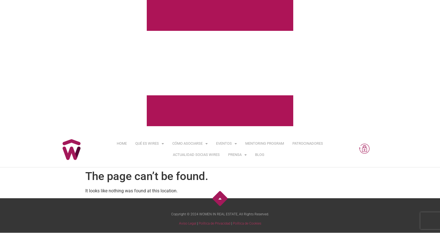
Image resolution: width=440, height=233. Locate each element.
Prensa (237, 155)
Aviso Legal (187, 223)
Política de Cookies (247, 223)
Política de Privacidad (214, 223)
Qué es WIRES (149, 143)
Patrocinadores (307, 143)
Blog (259, 155)
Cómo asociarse (190, 143)
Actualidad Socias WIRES (196, 155)
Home (122, 143)
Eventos (226, 143)
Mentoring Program (264, 143)
